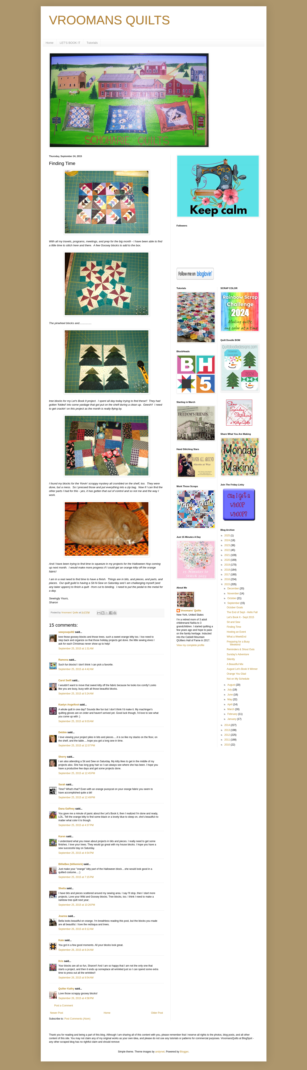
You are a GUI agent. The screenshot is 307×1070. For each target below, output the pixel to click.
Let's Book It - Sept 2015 (240, 617)
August (231, 684)
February (232, 714)
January (232, 719)
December (233, 588)
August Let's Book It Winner (242, 669)
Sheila (62, 888)
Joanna (63, 916)
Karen (62, 836)
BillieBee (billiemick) (71, 864)
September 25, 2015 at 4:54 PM (76, 852)
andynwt (160, 1051)
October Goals (235, 607)
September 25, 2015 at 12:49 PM (77, 797)
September (233, 603)
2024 (227, 540)
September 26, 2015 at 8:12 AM (76, 929)
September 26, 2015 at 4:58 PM (76, 998)
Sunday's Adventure (238, 654)
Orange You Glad (236, 673)
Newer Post (56, 1012)
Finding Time (234, 626)
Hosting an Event (236, 631)
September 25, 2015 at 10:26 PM (77, 904)
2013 (227, 730)
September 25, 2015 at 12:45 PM (77, 773)
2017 (227, 574)
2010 (227, 744)
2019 (227, 564)
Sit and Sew (233, 622)
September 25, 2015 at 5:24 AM (76, 693)
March (231, 709)
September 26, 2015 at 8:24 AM (76, 949)
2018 (227, 569)
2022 (227, 550)
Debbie (63, 732)
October (232, 598)
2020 (227, 559)
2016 (227, 579)
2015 (227, 584)
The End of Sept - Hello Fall (242, 612)
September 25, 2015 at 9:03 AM (76, 721)
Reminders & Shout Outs (241, 649)
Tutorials (92, 42)
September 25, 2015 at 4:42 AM (76, 669)
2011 (227, 739)
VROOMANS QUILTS (109, 20)
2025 (227, 535)
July (230, 689)
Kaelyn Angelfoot (69, 704)
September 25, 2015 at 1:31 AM (76, 648)
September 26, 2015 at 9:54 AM (76, 977)
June (230, 694)
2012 (227, 734)
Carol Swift (65, 680)
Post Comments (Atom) (77, 1018)
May (230, 699)
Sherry (62, 756)
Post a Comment (63, 1005)
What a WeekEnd (236, 636)
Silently (231, 659)
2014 (227, 725)
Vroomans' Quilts (191, 610)
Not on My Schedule (238, 678)
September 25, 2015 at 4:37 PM (76, 825)
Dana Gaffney (67, 808)
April (230, 704)
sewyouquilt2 (66, 632)
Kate (61, 940)
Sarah (62, 784)
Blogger (184, 1051)
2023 (227, 545)
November (233, 593)
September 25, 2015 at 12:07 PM (77, 745)
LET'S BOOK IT (70, 42)
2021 (227, 555)
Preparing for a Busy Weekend (238, 643)
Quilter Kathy (66, 988)
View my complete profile (190, 645)
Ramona (63, 659)
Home (50, 42)
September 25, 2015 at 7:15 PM (76, 877)
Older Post (157, 1012)
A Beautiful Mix (235, 664)
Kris (61, 961)
